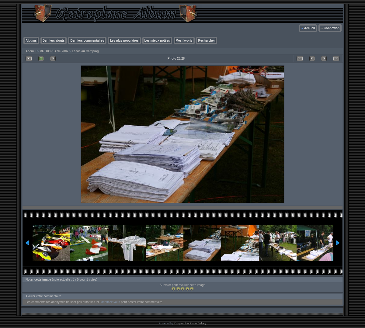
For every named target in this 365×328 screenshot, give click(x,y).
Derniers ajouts (54, 40)
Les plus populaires (124, 40)
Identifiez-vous (110, 302)
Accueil (309, 28)
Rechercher (206, 40)
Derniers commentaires (87, 40)
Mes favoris (184, 40)
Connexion (331, 28)
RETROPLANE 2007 (54, 51)
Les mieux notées (157, 40)
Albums (31, 40)
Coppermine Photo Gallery (190, 323)
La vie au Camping (85, 51)
